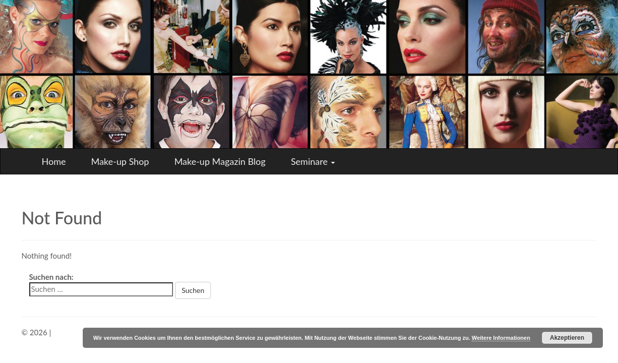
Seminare (313, 161)
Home (54, 161)
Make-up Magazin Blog (219, 161)
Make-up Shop (120, 161)
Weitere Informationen (501, 338)
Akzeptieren (567, 337)
